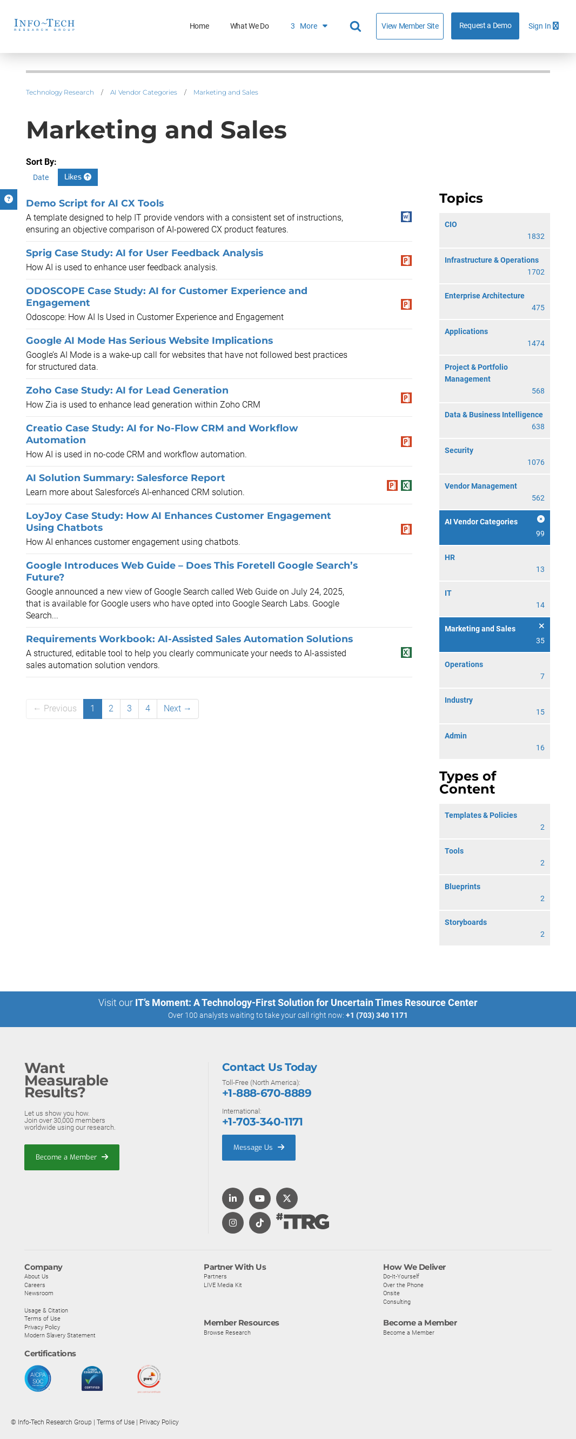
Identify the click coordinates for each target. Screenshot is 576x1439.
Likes (77, 177)
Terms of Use (42, 1318)
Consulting (397, 1301)
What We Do (249, 26)
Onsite (391, 1293)
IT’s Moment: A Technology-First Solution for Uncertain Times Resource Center (306, 1002)
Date (41, 177)
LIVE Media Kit (223, 1284)
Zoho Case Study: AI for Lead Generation (127, 390)
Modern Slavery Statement (60, 1335)
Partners (215, 1276)
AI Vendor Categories (143, 92)
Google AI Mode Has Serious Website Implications (149, 340)
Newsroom (38, 1293)
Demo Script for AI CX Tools (95, 203)
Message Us (258, 1146)
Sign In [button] (543, 26)
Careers (34, 1284)
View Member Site (409, 26)
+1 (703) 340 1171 (377, 1015)
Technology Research (60, 92)
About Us (36, 1276)
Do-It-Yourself (401, 1276)
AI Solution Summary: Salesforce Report (125, 477)
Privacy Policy (42, 1326)
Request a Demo (485, 25)
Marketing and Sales (225, 92)
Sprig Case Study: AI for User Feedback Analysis (144, 252)
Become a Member (72, 1156)
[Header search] (357, 26)
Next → (178, 708)
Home (199, 26)
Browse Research (227, 1332)
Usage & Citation (46, 1310)
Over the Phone (403, 1284)
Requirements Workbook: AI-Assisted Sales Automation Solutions (189, 638)
